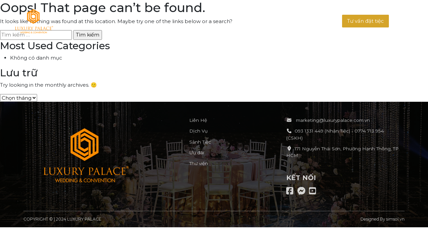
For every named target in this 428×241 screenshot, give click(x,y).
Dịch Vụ (198, 131)
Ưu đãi (196, 152)
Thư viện (198, 163)
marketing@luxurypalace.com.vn (332, 120)
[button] (365, 21)
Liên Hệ (198, 120)
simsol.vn (395, 219)
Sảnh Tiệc (200, 142)
